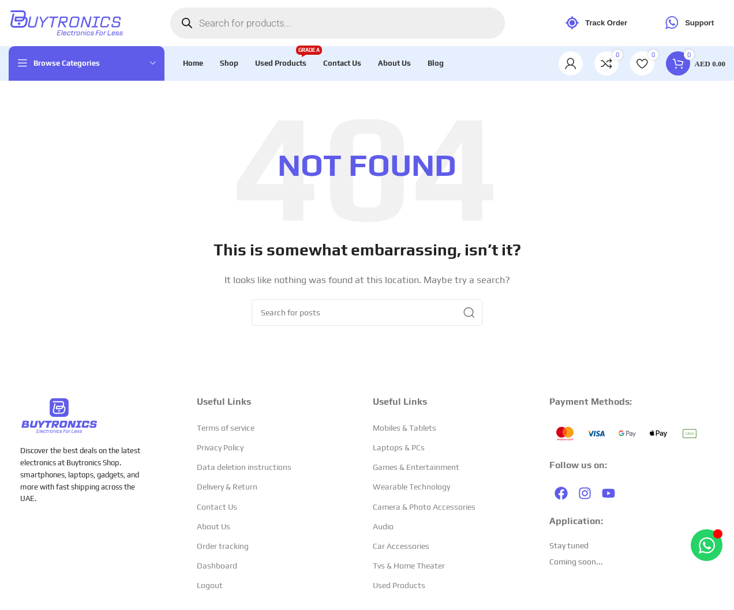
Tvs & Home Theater (409, 565)
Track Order (594, 23)
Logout (210, 585)
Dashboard (217, 565)
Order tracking (223, 546)
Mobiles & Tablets (404, 427)
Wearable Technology (411, 487)
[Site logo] (66, 22)
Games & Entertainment (416, 467)
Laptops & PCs (399, 447)
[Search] (367, 312)
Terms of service (225, 427)
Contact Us (217, 506)
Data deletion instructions (244, 467)
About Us (213, 526)
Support (688, 23)
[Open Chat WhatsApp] (706, 545)
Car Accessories (401, 546)
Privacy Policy (220, 447)
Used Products (399, 585)
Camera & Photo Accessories (424, 506)
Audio (383, 526)
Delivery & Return (227, 487)
